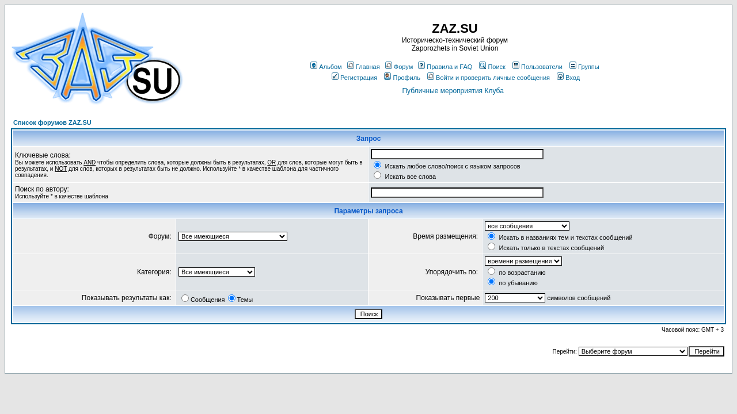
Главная (363, 66)
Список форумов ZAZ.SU (52, 122)
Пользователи (537, 66)
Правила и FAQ (445, 66)
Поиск (492, 66)
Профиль (402, 77)
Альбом (325, 66)
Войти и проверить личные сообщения (488, 77)
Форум (399, 66)
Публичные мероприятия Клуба (452, 91)
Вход (568, 77)
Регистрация (354, 77)
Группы (584, 66)
